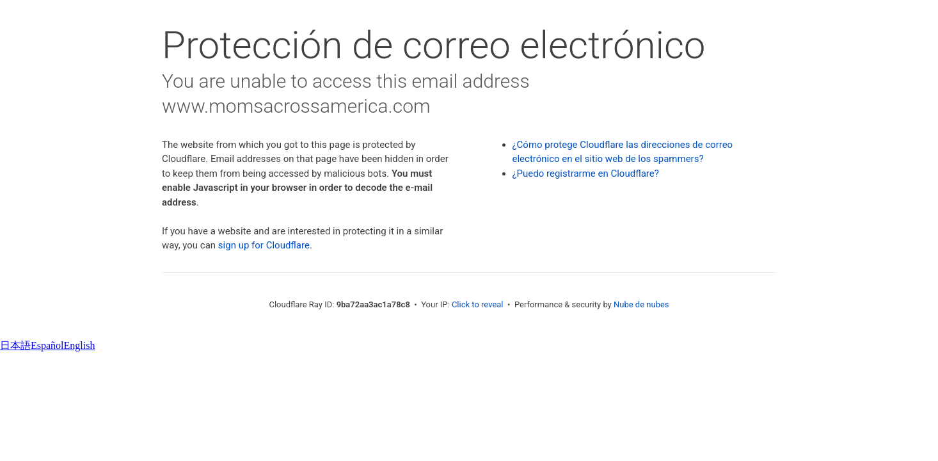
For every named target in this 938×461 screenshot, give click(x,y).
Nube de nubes (641, 304)
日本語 (15, 345)
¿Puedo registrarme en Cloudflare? (586, 173)
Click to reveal (478, 304)
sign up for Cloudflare (264, 245)
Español (47, 345)
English (79, 345)
